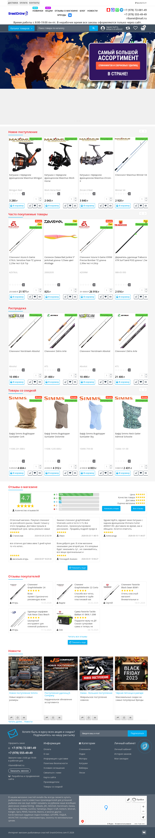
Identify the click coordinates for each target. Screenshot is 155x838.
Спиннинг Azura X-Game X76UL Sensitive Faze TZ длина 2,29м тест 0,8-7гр (25, 260)
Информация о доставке (56, 758)
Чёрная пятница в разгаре (129, 692)
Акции (49, 10)
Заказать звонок (19, 770)
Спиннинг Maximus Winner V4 (131, 174)
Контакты (34, 2)
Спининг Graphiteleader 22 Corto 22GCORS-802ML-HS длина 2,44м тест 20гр (86, 589)
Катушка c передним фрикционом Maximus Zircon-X (95, 177)
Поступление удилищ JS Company (57, 694)
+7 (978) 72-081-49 (127, 10)
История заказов (122, 754)
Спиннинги (84, 749)
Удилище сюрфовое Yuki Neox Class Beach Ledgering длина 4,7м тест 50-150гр (38, 616)
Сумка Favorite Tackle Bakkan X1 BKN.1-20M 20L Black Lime (85, 614)
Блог (82, 10)
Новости (92, 10)
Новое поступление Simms (23, 692)
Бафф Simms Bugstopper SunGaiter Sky (92, 435)
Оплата (24, 2)
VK (70, 15)
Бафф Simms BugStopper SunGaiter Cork (22, 435)
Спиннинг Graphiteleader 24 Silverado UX (36, 587)
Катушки (83, 763)
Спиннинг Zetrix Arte (55, 351)
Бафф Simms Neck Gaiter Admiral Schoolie (128, 435)
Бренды (61, 15)
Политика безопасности (56, 763)
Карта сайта (50, 777)
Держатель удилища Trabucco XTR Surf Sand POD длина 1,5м (131, 259)
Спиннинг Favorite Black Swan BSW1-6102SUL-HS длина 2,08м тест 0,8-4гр (130, 589)
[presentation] (141, 131)
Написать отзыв (111, 508)
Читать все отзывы (77, 636)
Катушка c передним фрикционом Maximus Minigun (25, 176)
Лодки (82, 754)
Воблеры (83, 768)
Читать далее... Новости (20, 721)
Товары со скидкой (53, 786)
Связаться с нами (52, 772)
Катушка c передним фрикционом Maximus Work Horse (59, 177)
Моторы (83, 758)
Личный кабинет (122, 749)
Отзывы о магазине (66, 10)
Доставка (13, 2)
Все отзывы (138, 508)
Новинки (38, 10)
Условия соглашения (54, 768)
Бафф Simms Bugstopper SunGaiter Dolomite (57, 435)
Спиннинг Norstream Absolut (24, 351)
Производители (51, 782)
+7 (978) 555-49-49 (133, 14)
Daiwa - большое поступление (96, 692)
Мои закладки (121, 758)
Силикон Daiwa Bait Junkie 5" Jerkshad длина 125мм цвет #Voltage (59, 260)
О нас (46, 754)
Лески (82, 772)
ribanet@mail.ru (136, 18)
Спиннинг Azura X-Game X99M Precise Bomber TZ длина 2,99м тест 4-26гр (96, 260)
